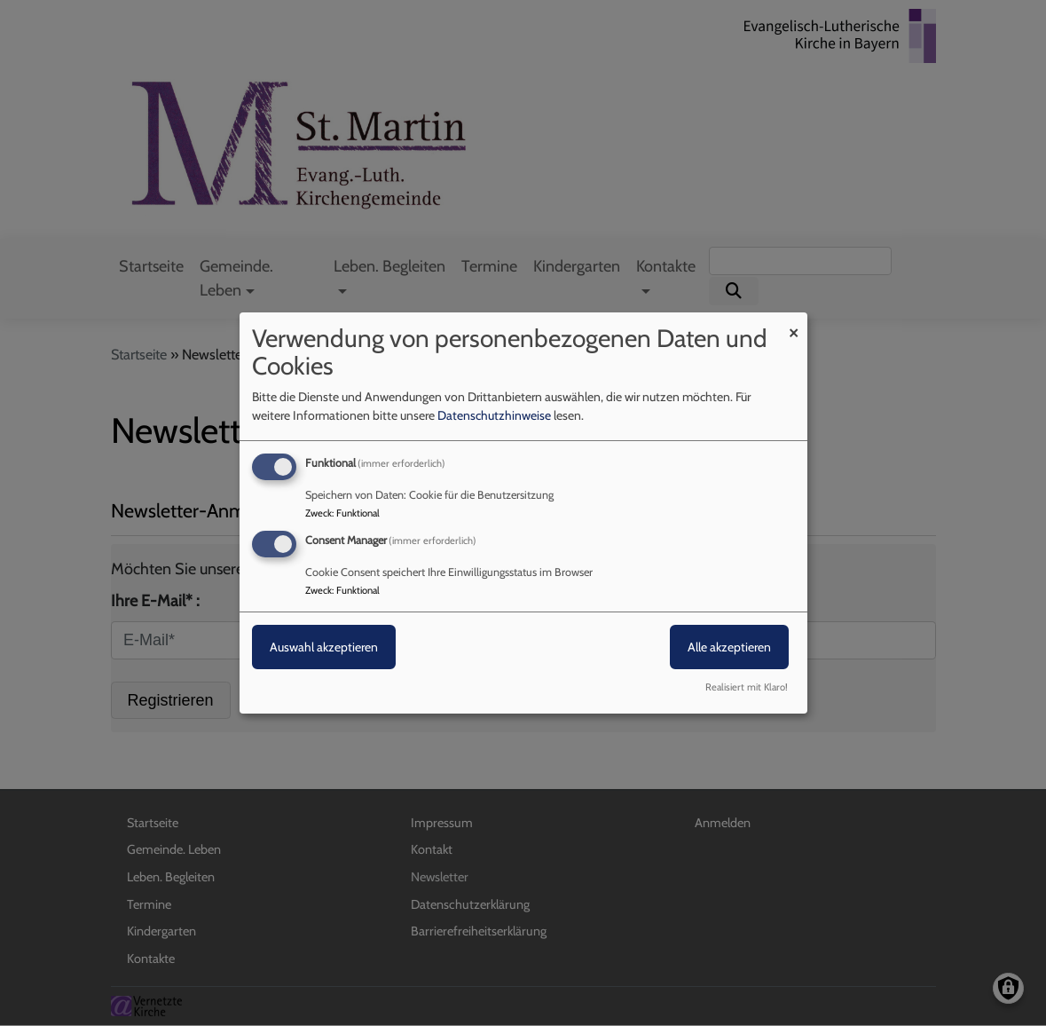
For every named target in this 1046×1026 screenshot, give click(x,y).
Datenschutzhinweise (494, 415)
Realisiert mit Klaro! (746, 687)
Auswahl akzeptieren (324, 647)
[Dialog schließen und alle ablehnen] (794, 323)
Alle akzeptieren (729, 647)
